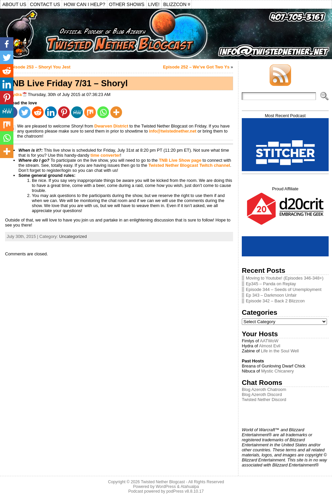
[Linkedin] (51, 112)
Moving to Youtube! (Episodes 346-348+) (285, 278)
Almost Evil (269, 345)
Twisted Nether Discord (264, 399)
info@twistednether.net (172, 131)
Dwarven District (111, 126)
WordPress (166, 486)
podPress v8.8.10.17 (185, 491)
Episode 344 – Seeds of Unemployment (284, 289)
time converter (105, 155)
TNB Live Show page (180, 160)
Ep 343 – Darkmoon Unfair (271, 295)
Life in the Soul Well (280, 350)
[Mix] (90, 112)
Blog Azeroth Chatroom (264, 389)
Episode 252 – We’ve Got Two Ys (196, 66)
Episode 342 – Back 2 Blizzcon (275, 300)
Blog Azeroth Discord (262, 394)
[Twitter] (25, 112)
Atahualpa (189, 486)
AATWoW (269, 340)
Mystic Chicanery (277, 371)
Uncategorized (73, 236)
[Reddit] (38, 112)
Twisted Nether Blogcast (163, 482)
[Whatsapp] (103, 112)
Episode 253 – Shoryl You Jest (39, 66)
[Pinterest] (64, 112)
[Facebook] (6, 44)
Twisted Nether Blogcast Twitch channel (189, 165)
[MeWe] (77, 112)
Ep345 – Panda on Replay (271, 283)
